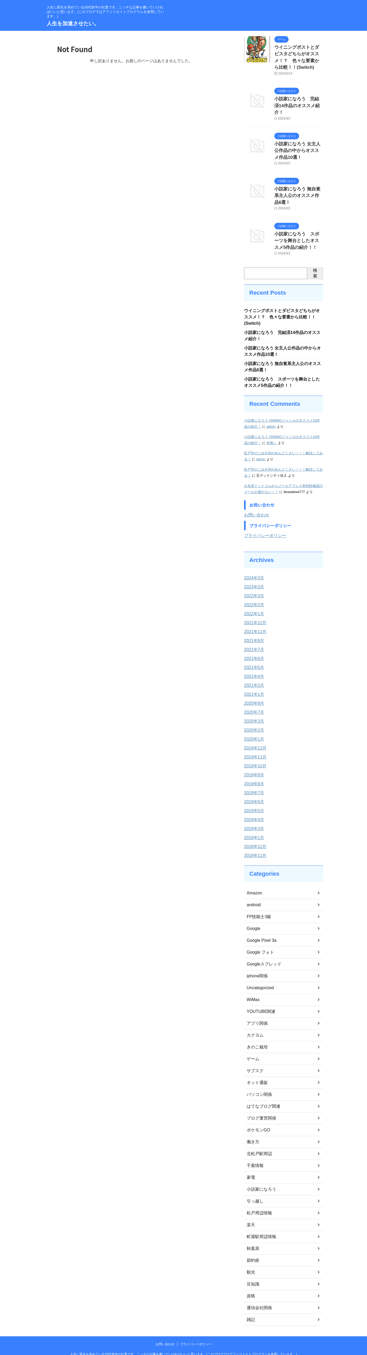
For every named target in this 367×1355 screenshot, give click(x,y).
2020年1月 (253, 715)
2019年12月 (254, 724)
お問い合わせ (256, 491)
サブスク (254, 1047)
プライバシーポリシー (265, 512)
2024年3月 (253, 554)
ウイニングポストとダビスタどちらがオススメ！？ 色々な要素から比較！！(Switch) (298, 53)
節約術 (252, 1237)
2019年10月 (254, 742)
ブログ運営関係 (259, 1094)
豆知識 (252, 1260)
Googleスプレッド (262, 940)
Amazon (253, 869)
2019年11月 (254, 733)
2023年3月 (253, 563)
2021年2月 (253, 662)
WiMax (252, 976)
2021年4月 (253, 653)
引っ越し (254, 1177)
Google (253, 905)
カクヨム (254, 1011)
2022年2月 (253, 581)
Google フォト (259, 929)
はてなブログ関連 (261, 1083)
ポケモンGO (257, 1106)
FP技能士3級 (257, 893)
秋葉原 (252, 1225)
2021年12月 (254, 599)
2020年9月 (253, 680)
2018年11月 (254, 832)
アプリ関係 (256, 1000)
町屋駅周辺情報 (259, 1213)
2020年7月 (253, 689)
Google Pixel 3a (260, 917)
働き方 (252, 1118)
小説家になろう (259, 1166)
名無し (271, 419)
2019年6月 (253, 778)
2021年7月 (253, 626)
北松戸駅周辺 (258, 1130)
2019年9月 (253, 751)
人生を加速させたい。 (73, 23)
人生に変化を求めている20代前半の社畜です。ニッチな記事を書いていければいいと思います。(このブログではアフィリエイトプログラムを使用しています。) (183, 1330)
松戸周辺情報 (258, 1189)
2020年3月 (253, 698)
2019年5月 (253, 787)
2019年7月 (253, 769)
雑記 (250, 1296)
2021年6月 (253, 635)
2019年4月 (253, 796)
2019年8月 (253, 760)
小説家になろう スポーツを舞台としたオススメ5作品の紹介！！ (298, 212)
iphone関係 (256, 952)
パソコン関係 (258, 1071)
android (253, 881)
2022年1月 (253, 590)
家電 (250, 1154)
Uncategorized (258, 964)
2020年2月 (253, 706)
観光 (250, 1248)
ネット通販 (256, 1059)
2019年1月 (253, 814)
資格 (250, 1272)
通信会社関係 (258, 1284)
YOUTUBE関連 (259, 988)
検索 (315, 243)
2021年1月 (253, 671)
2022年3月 (253, 572)
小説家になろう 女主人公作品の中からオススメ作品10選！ (297, 133)
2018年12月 (254, 823)
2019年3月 (253, 805)
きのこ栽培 (256, 1023)
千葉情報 (254, 1142)
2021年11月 (254, 608)
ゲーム (252, 1035)
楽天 (250, 1201)
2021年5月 (253, 644)
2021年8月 (253, 617)
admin (271, 403)
